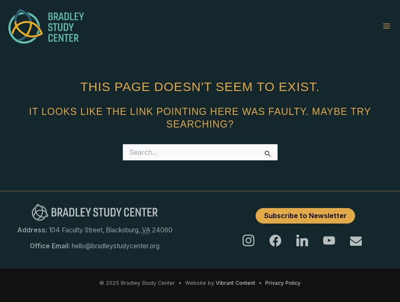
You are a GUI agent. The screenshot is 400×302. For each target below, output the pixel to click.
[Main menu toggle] (387, 26)
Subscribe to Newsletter (305, 215)
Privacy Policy (283, 283)
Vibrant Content (235, 283)
